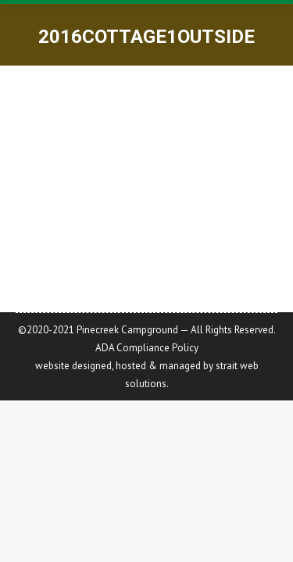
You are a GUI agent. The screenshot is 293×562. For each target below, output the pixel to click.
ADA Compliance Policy (146, 347)
